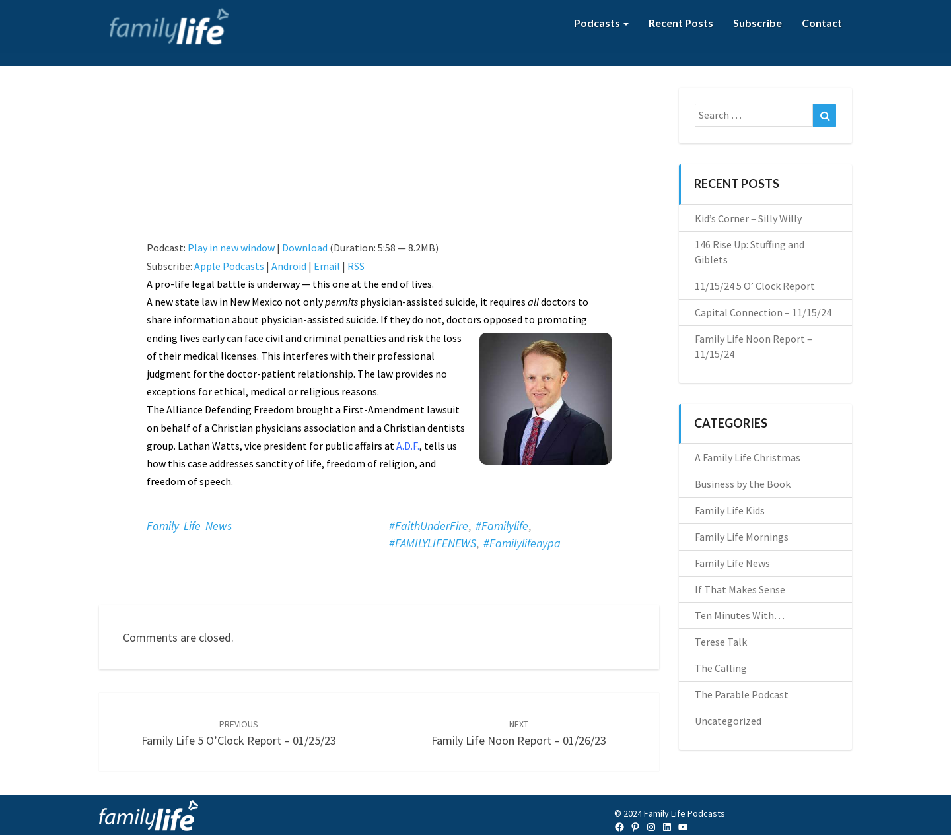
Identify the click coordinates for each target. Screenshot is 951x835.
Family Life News (189, 525)
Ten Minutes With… (740, 615)
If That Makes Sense (740, 589)
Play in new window (231, 247)
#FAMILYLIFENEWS (432, 543)
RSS (356, 266)
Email (327, 266)
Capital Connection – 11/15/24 (763, 312)
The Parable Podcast (742, 694)
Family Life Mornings (742, 536)
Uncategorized (728, 720)
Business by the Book (743, 483)
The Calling (721, 668)
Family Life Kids (730, 510)
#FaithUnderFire (428, 525)
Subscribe (757, 23)
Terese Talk (721, 641)
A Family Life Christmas (747, 457)
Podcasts (601, 23)
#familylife (502, 525)
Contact (822, 23)
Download (305, 247)
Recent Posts (681, 23)
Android (288, 266)
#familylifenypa (522, 543)
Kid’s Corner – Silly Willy (748, 218)
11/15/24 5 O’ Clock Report (755, 285)
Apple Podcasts (229, 266)
